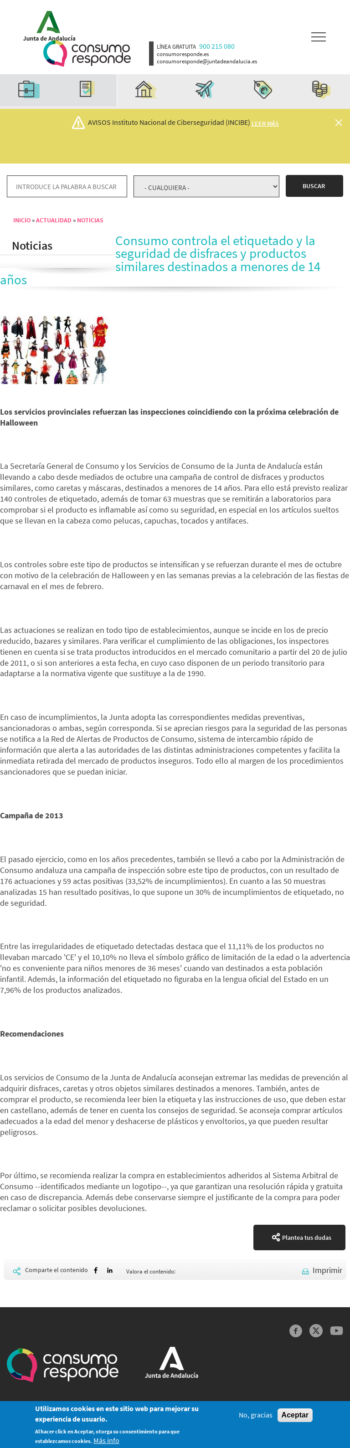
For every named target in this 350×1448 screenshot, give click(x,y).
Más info (106, 1441)
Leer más (265, 123)
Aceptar (295, 1415)
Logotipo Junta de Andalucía (46, 23)
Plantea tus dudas (306, 1237)
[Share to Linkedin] (109, 1270)
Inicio (22, 220)
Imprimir (327, 1270)
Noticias (90, 220)
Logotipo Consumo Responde (87, 53)
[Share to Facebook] (95, 1270)
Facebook (296, 1330)
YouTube (336, 1330)
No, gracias (256, 1415)
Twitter (316, 1330)
